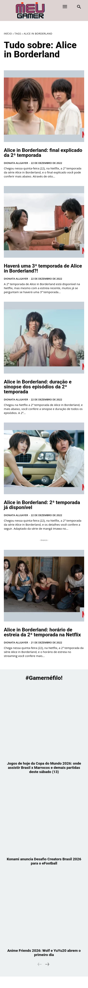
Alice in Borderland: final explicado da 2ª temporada (43, 152)
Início (8, 33)
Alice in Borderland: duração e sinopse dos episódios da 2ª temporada (37, 387)
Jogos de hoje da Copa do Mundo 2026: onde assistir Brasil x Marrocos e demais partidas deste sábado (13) (44, 767)
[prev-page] (40, 964)
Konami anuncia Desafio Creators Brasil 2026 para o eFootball (44, 861)
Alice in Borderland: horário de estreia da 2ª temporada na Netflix (42, 632)
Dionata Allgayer (16, 163)
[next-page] (47, 964)
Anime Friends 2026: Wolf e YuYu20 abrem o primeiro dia (44, 952)
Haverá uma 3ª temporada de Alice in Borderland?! (43, 268)
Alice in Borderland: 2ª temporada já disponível (42, 505)
